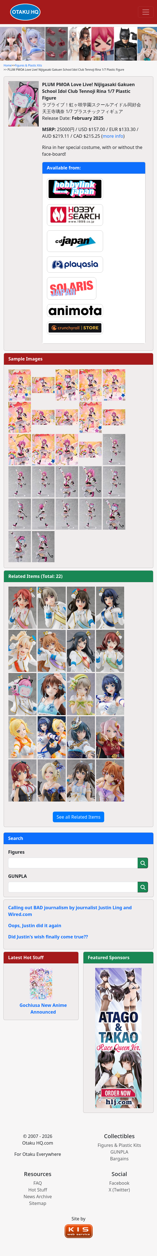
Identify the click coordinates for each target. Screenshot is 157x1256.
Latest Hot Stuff (26, 957)
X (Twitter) (119, 1190)
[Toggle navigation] (146, 12)
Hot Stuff (37, 1190)
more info (113, 136)
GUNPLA (17, 876)
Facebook (119, 1183)
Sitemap (37, 1203)
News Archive (38, 1196)
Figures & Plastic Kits (28, 65)
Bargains (119, 1159)
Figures (16, 852)
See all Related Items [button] (78, 817)
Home (8, 65)
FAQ (37, 1183)
